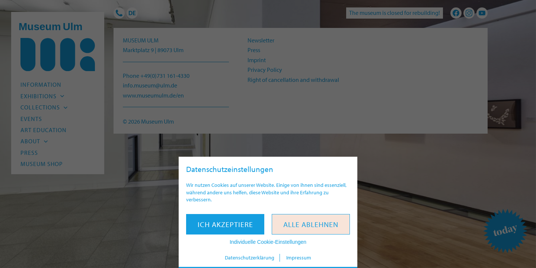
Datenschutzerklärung (249, 257)
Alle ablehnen (310, 224)
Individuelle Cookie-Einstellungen (268, 242)
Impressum (298, 257)
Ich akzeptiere (225, 224)
